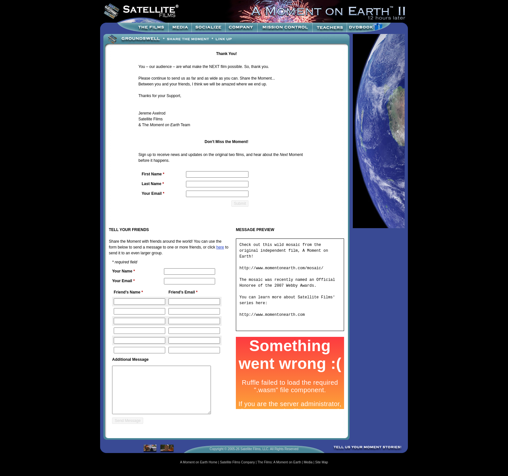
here (220, 247)
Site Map (321, 462)
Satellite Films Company (237, 462)
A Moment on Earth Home (198, 462)
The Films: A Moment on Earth (279, 462)
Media (308, 462)
